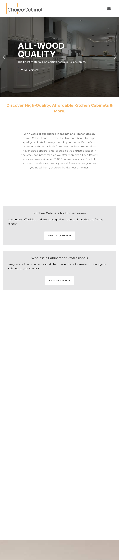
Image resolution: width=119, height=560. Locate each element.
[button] (109, 8)
